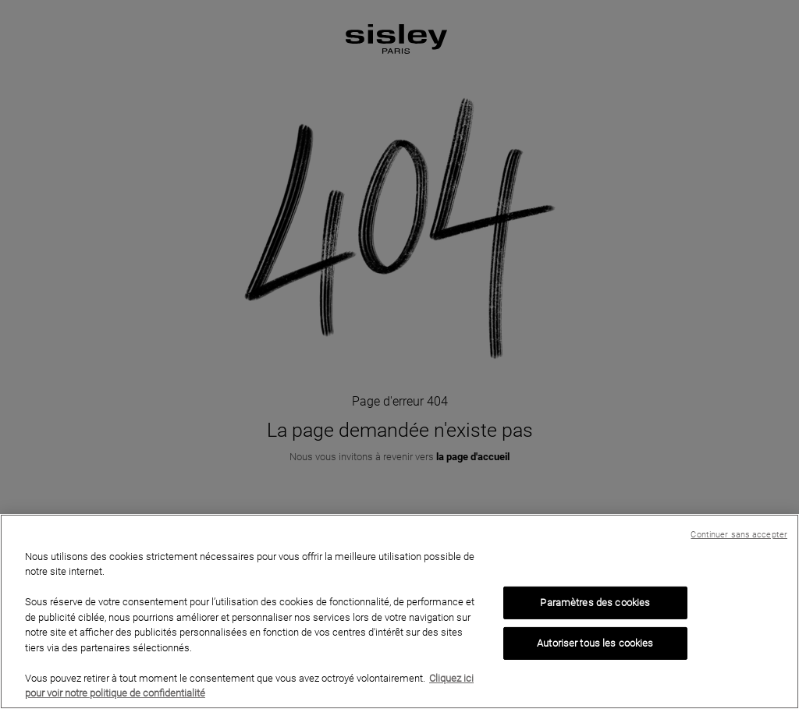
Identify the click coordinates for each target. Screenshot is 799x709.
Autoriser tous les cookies (595, 643)
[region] (399, 611)
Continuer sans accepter (739, 535)
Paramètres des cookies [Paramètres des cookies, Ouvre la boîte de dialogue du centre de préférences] (595, 602)
